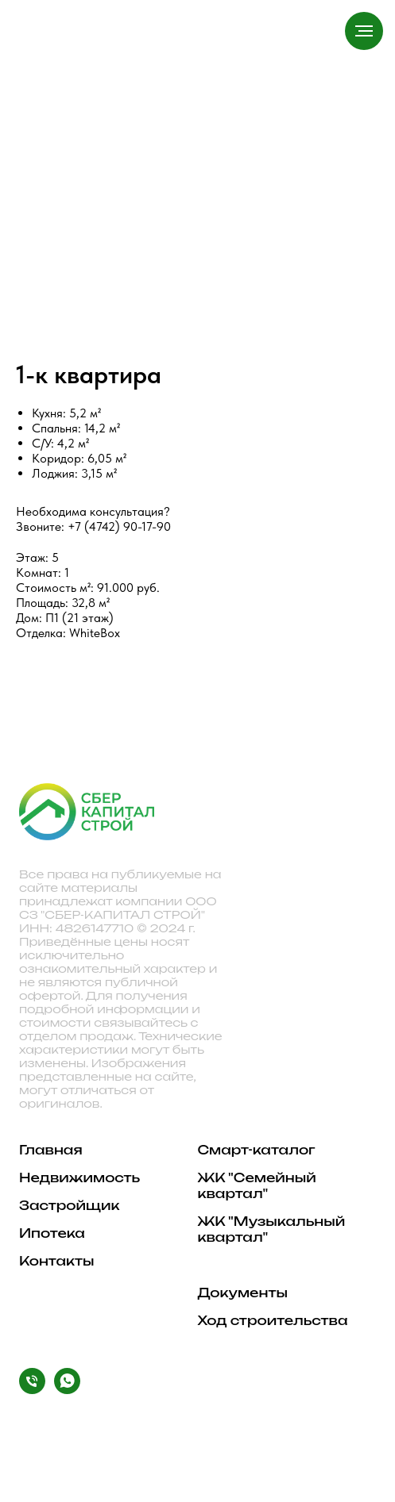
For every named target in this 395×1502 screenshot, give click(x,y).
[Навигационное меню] (364, 30)
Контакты (57, 1261)
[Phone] (32, 1389)
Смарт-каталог (257, 1150)
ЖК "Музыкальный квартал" (272, 1229)
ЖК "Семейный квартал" (257, 1185)
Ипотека (52, 1233)
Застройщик (69, 1205)
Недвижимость (79, 1177)
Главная (51, 1150)
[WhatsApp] (67, 1389)
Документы (243, 1292)
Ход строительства (273, 1320)
